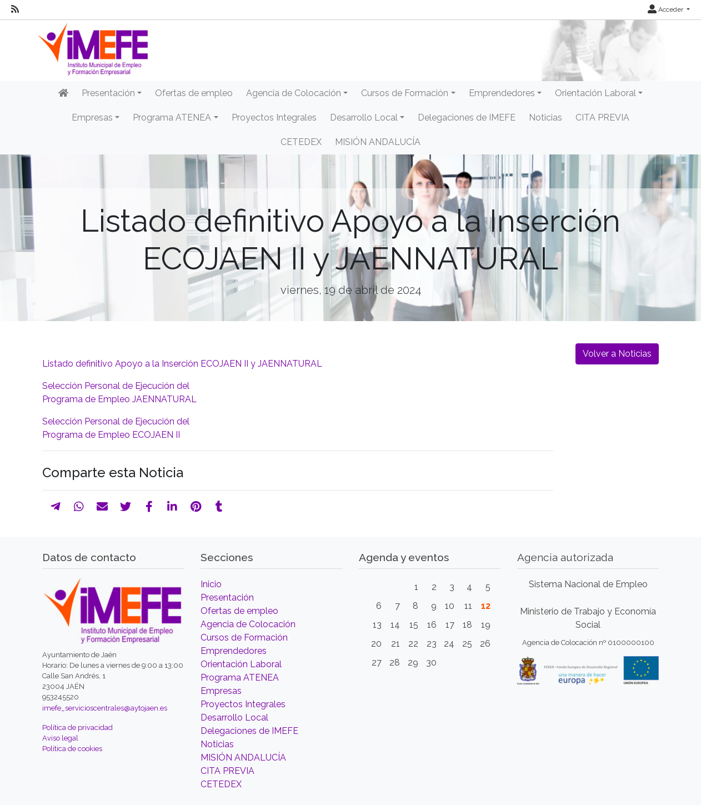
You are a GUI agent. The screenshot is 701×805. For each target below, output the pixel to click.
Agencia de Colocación (248, 624)
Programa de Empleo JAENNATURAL (119, 399)
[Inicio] (63, 93)
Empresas (221, 691)
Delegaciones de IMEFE (466, 117)
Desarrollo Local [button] (364, 117)
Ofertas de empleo (194, 93)
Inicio (211, 584)
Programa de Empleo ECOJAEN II (111, 434)
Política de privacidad (77, 727)
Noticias (545, 117)
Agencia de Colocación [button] (293, 93)
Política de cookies (72, 748)
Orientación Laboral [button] (595, 93)
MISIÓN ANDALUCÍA (377, 142)
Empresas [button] (92, 117)
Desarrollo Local (234, 717)
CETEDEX (301, 142)
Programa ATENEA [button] (172, 117)
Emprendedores (234, 651)
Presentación (227, 597)
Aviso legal (60, 738)
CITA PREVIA (602, 117)
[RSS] (15, 9)
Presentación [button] (108, 93)
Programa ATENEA (240, 677)
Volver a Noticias (617, 353)
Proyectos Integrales (274, 117)
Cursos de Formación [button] (404, 93)
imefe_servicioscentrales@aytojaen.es (104, 708)
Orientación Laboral (241, 664)
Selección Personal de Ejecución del (115, 386)
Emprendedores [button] (502, 93)
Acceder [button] (666, 9)
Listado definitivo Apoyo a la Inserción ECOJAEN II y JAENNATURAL (182, 363)
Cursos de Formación (244, 637)
